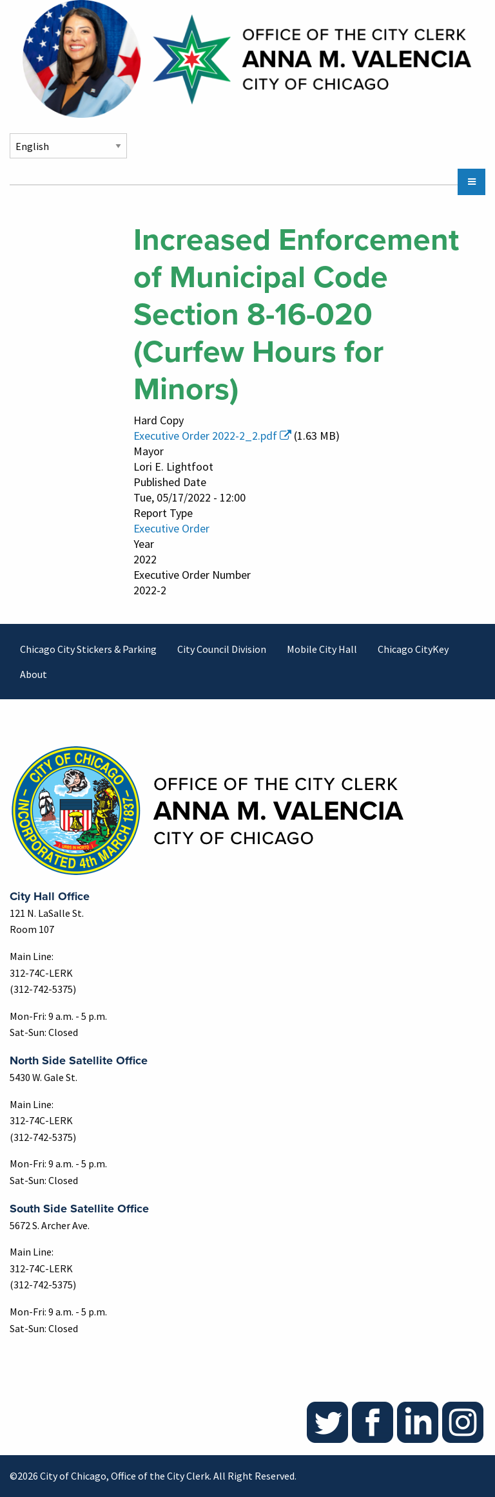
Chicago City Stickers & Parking (88, 649)
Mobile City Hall (322, 649)
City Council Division (221, 649)
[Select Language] (68, 145)
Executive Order (171, 528)
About (33, 674)
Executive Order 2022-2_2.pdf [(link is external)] (212, 435)
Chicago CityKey (413, 649)
